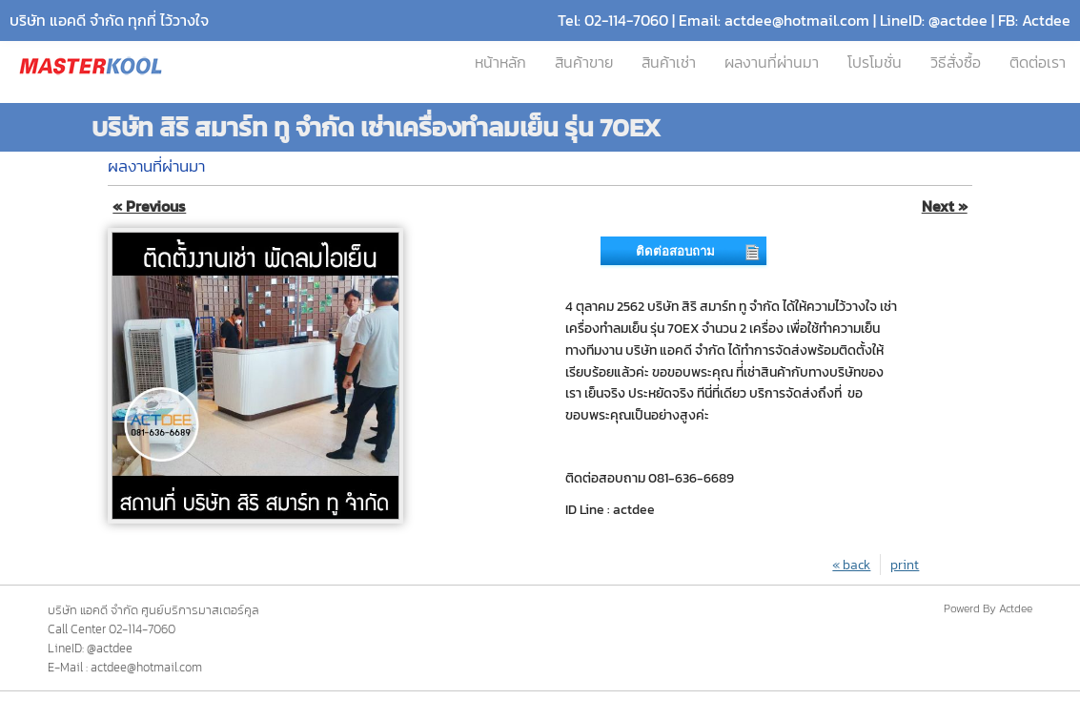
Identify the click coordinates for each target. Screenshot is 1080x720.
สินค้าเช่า (669, 62)
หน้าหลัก (500, 62)
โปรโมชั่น (874, 62)
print (904, 564)
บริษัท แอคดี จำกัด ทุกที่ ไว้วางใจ (109, 20)
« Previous (149, 206)
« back (851, 564)
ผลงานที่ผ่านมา (771, 62)
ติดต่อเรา (1037, 62)
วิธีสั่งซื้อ (955, 62)
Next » (945, 206)
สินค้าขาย (584, 62)
